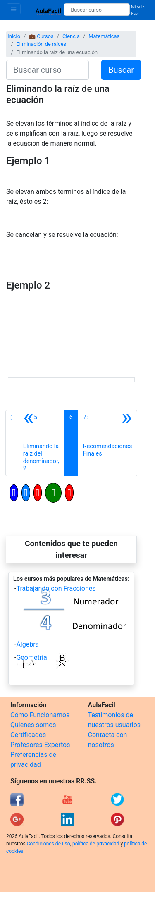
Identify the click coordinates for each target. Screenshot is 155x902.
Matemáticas (103, 36)
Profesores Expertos (40, 745)
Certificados (28, 735)
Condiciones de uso (48, 844)
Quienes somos (33, 725)
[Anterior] (41, 443)
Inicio (13, 36)
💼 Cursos (41, 36)
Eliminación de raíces (41, 44)
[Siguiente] (108, 443)
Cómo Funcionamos (39, 715)
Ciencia (71, 36)
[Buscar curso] (96, 9)
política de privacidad (95, 844)
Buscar (121, 70)
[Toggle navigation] (14, 8)
